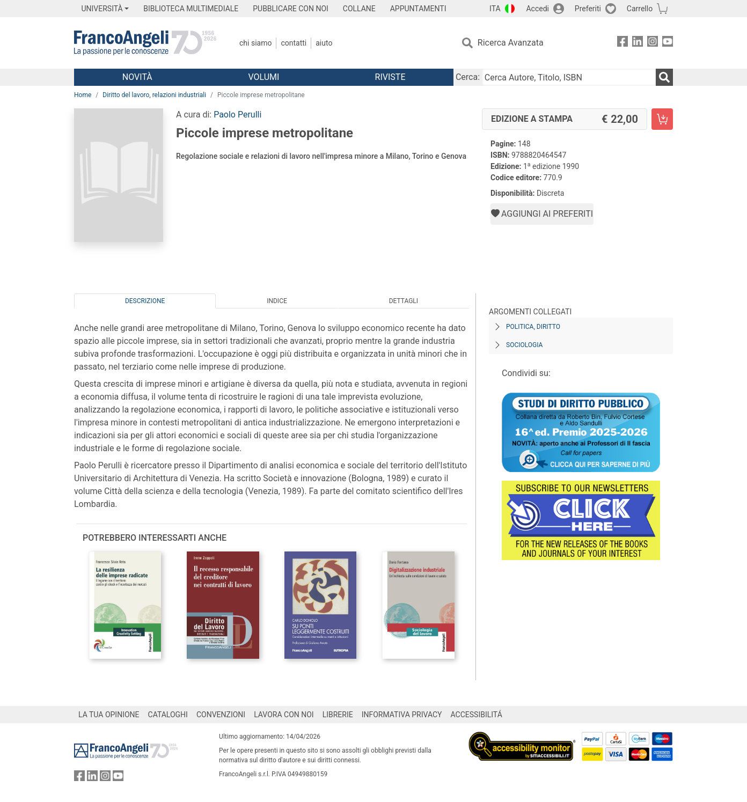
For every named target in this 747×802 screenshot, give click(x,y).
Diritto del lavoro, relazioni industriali (154, 95)
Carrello (640, 8)
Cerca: (468, 77)
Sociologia (524, 345)
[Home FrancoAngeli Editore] (145, 43)
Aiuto (324, 43)
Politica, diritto (533, 326)
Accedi (537, 8)
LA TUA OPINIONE (109, 714)
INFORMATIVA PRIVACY (402, 714)
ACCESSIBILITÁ (476, 714)
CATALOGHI (168, 714)
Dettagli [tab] (403, 301)
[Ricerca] (664, 77)
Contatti (293, 43)
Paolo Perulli (237, 114)
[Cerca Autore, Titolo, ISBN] (569, 77)
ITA (495, 8)
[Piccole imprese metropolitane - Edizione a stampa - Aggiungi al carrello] (662, 119)
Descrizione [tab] (145, 301)
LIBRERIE (338, 714)
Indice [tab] (277, 301)
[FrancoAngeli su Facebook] (622, 43)
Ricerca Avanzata (511, 43)
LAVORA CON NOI (284, 714)
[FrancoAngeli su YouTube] (667, 43)
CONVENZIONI (220, 714)
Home (82, 95)
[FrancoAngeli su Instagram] (652, 43)
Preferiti (588, 8)
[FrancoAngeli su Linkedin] (637, 43)
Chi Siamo (255, 43)
